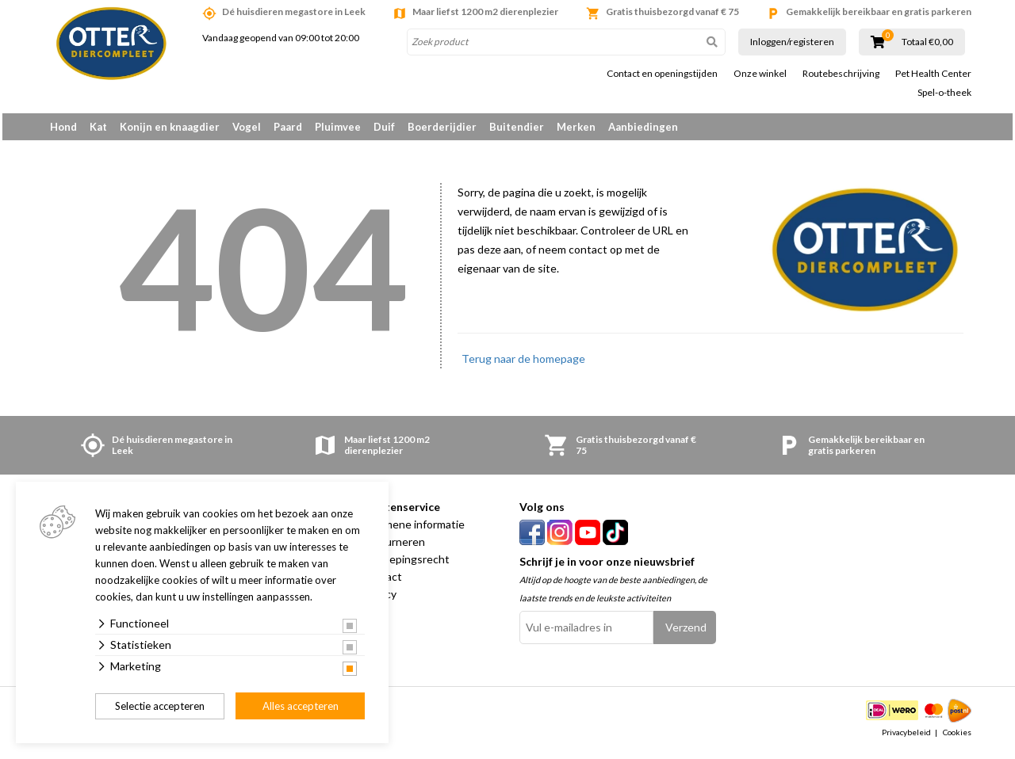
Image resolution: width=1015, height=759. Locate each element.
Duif (384, 126)
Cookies (957, 738)
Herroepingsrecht (405, 564)
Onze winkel (760, 73)
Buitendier (516, 126)
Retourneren (393, 547)
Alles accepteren (300, 706)
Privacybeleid (906, 738)
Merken (576, 126)
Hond (63, 126)
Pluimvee (338, 126)
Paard (288, 126)
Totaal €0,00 (927, 42)
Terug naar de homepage (523, 364)
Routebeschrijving (840, 73)
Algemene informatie (413, 529)
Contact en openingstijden (662, 73)
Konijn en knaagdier (170, 126)
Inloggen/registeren (792, 42)
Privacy (378, 599)
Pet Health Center (933, 73)
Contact (381, 582)
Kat (98, 126)
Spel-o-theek (944, 92)
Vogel (246, 126)
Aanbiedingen (643, 126)
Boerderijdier (442, 126)
